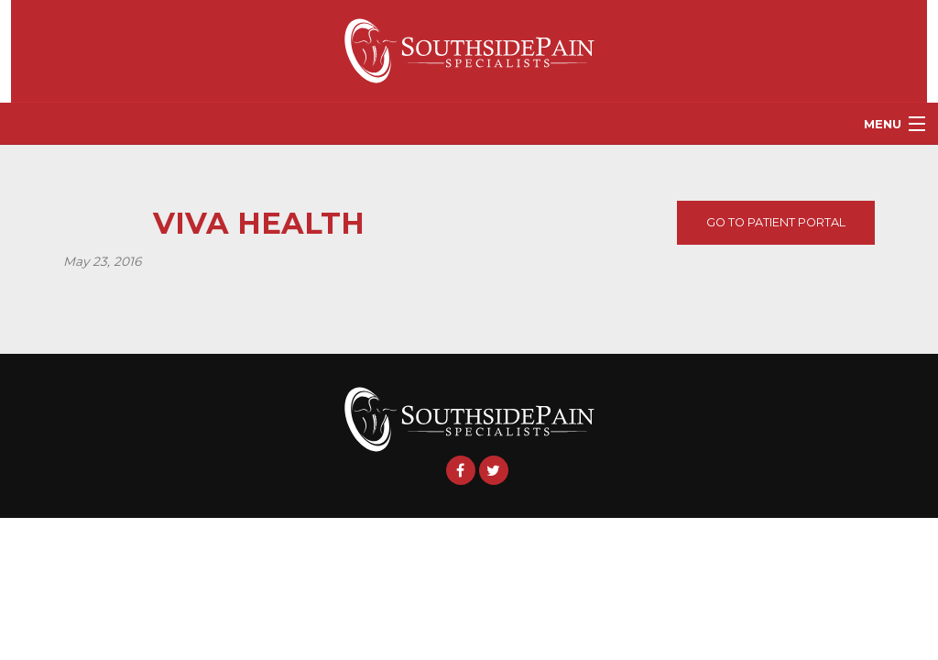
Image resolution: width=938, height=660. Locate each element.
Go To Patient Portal (775, 222)
